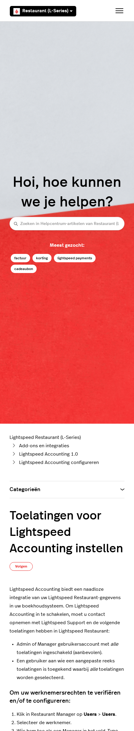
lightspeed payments (74, 258)
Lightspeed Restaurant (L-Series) (45, 437)
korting (42, 258)
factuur (20, 258)
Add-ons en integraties (44, 445)
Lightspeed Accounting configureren (59, 462)
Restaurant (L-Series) (43, 11)
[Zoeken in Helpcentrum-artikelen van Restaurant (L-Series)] (67, 223)
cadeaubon (23, 269)
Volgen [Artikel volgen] (21, 566)
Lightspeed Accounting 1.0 (48, 454)
